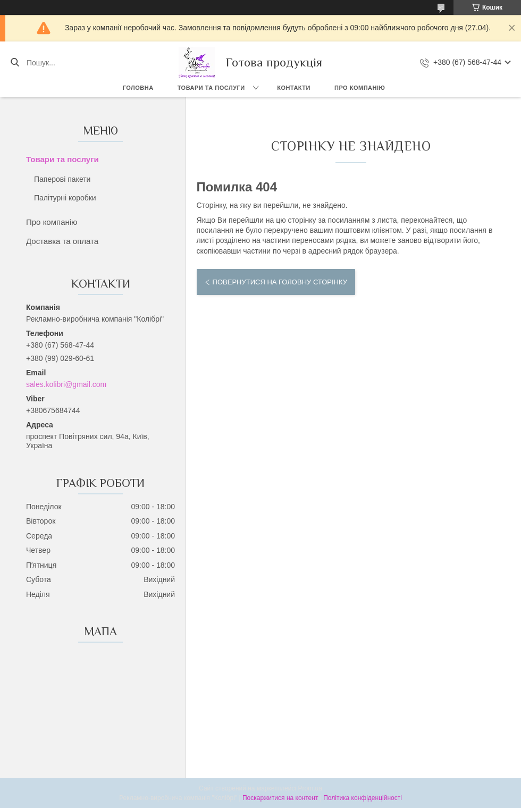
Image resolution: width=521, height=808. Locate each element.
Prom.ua (310, 788)
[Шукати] (15, 62)
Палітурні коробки (65, 197)
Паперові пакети (62, 179)
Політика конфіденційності (362, 798)
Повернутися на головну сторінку (280, 282)
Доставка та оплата (62, 241)
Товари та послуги (211, 88)
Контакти (293, 88)
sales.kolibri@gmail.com (66, 384)
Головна (138, 88)
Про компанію (359, 88)
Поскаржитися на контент (280, 798)
